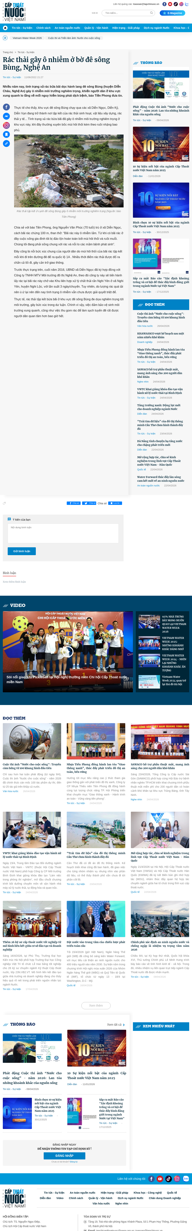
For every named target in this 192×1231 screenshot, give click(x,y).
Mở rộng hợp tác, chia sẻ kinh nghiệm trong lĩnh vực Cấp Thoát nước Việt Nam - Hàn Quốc (159, 461)
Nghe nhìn (142, 381)
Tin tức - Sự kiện (22, 27)
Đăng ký (73, 1162)
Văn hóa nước (145, 326)
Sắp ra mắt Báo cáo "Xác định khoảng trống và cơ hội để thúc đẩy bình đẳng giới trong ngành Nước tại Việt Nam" (161, 282)
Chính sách (43, 27)
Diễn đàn (138, 176)
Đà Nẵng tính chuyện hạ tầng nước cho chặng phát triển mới (159, 443)
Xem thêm (96, 1005)
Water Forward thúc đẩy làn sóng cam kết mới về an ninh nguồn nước (160, 478)
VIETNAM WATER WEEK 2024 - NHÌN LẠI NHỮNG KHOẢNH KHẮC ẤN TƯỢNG (174, 663)
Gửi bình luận (21, 551)
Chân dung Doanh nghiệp (165, 1198)
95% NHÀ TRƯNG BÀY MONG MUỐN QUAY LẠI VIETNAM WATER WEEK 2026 (174, 624)
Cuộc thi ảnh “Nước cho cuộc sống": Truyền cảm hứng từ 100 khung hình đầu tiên (161, 317)
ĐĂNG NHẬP (64, 1155)
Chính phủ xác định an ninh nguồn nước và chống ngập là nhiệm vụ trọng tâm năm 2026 (160, 945)
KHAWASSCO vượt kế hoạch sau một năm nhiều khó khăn (160, 335)
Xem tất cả (116, 1024)
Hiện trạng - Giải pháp (126, 27)
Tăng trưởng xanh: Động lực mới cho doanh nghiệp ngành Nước (158, 407)
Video (14, 606)
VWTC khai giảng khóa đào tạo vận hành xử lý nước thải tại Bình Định (160, 391)
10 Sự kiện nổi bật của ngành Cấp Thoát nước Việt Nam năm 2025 (161, 168)
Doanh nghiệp (144, 342)
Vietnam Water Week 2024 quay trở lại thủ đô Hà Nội (174, 680)
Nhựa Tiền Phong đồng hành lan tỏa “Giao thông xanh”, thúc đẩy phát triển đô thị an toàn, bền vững (161, 353)
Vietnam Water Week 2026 (27, 38)
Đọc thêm (151, 304)
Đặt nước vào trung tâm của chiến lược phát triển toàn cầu (96, 944)
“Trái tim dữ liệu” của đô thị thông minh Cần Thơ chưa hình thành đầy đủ (160, 425)
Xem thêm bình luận (14, 581)
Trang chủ (8, 52)
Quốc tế (141, 469)
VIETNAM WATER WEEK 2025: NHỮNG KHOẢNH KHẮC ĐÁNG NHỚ (173, 643)
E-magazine (172, 13)
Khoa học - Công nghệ (148, 1192)
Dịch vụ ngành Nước (157, 27)
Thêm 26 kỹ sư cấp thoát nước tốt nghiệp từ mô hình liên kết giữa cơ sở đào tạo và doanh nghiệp (32, 945)
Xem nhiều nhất (155, 1026)
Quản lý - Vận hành (96, 27)
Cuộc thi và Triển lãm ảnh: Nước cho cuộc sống (74, 38)
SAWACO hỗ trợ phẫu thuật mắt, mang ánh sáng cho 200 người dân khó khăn (159, 373)
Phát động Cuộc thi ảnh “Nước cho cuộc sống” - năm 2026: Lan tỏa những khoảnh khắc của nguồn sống (161, 110)
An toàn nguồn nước (67, 27)
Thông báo (147, 63)
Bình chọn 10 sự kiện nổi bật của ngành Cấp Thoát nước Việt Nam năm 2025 (161, 224)
